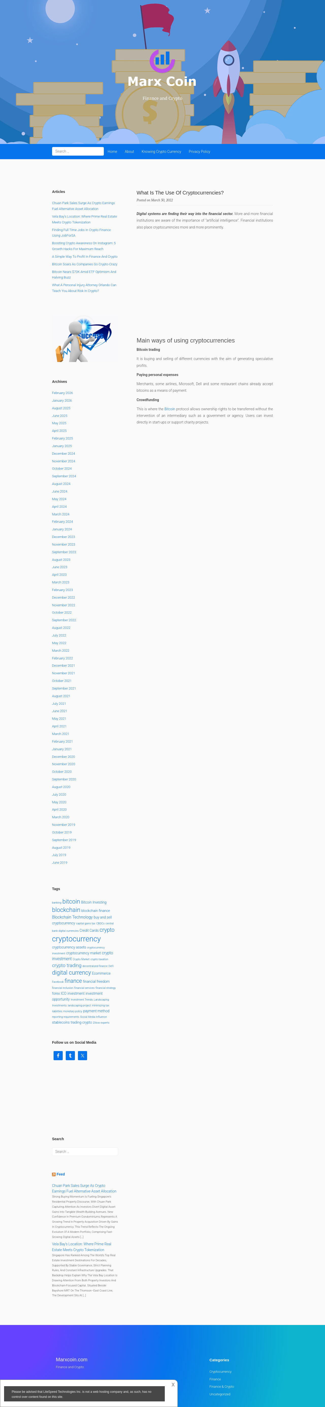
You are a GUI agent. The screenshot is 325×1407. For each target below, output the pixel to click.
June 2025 (59, 375)
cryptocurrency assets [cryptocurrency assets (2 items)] (69, 906)
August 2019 (61, 807)
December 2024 (63, 413)
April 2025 (59, 390)
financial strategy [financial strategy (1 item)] (105, 947)
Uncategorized (219, 1353)
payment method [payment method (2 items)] (96, 970)
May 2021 (59, 678)
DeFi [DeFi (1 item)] (111, 925)
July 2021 (59, 663)
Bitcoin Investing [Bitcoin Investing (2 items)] (94, 861)
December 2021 (63, 625)
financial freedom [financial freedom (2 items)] (96, 941)
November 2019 (63, 784)
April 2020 (59, 769)
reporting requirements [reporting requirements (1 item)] (65, 976)
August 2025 (61, 367)
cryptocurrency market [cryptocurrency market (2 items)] (83, 912)
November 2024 (63, 420)
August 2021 (61, 655)
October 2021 (62, 640)
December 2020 (63, 716)
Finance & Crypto (221, 1346)
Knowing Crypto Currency (161, 152)
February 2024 (62, 481)
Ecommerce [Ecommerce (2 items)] (101, 932)
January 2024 (62, 488)
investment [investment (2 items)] (76, 953)
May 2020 (59, 761)
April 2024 (59, 466)
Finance (215, 1338)
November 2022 (63, 564)
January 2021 (62, 708)
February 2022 (62, 617)
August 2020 (61, 746)
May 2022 (59, 602)
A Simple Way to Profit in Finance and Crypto (84, 256)
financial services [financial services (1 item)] (84, 947)
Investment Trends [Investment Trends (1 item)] (82, 958)
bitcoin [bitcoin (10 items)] (71, 860)
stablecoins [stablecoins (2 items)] (61, 981)
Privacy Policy (199, 152)
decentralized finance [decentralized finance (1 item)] (95, 925)
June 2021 (59, 670)
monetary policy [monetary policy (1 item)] (72, 970)
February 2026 (62, 352)
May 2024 (59, 458)
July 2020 (59, 754)
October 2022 (62, 572)
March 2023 (60, 541)
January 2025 (62, 405)
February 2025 (62, 397)
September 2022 (64, 579)
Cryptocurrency (220, 1331)
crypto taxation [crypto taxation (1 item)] (99, 918)
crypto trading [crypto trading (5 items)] (67, 924)
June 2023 (59, 526)
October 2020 (62, 731)
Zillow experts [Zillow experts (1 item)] (101, 982)
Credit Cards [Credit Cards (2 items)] (89, 890)
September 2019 (64, 799)
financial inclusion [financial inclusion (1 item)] (62, 947)
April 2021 (59, 685)
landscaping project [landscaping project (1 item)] (79, 964)
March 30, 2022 (162, 200)
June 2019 (59, 822)
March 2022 (60, 610)
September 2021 (64, 647)
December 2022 (63, 557)
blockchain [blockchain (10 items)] (66, 869)
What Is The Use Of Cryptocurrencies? (180, 192)
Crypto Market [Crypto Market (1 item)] (81, 918)
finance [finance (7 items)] (73, 940)
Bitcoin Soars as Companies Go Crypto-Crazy (84, 264)
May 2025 (59, 382)
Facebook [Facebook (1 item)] (58, 941)
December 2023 (63, 496)
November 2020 (63, 723)
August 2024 (61, 443)
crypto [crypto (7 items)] (107, 889)
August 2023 (61, 519)
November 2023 (63, 503)
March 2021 (60, 693)
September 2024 (64, 435)
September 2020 (64, 738)
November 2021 (63, 632)
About (129, 152)
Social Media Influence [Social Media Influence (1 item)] (93, 976)
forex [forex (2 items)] (56, 953)
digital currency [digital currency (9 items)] (71, 931)
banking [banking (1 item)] (56, 861)
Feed (61, 1133)
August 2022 (61, 587)
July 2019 (59, 814)
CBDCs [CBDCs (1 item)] (100, 882)
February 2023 (62, 549)
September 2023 (64, 511)
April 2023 (59, 534)
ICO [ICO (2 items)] (64, 953)
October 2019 (62, 791)
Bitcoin (170, 409)
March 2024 (60, 473)
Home (112, 152)
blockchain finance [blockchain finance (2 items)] (95, 870)
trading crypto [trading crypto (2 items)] (81, 981)
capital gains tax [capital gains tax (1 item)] (85, 882)
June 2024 (59, 450)
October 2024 (62, 428)
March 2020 (60, 776)
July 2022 (59, 594)
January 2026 (62, 360)
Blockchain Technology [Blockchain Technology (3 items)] (72, 876)
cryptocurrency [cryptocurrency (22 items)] (76, 898)
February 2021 (62, 700)
